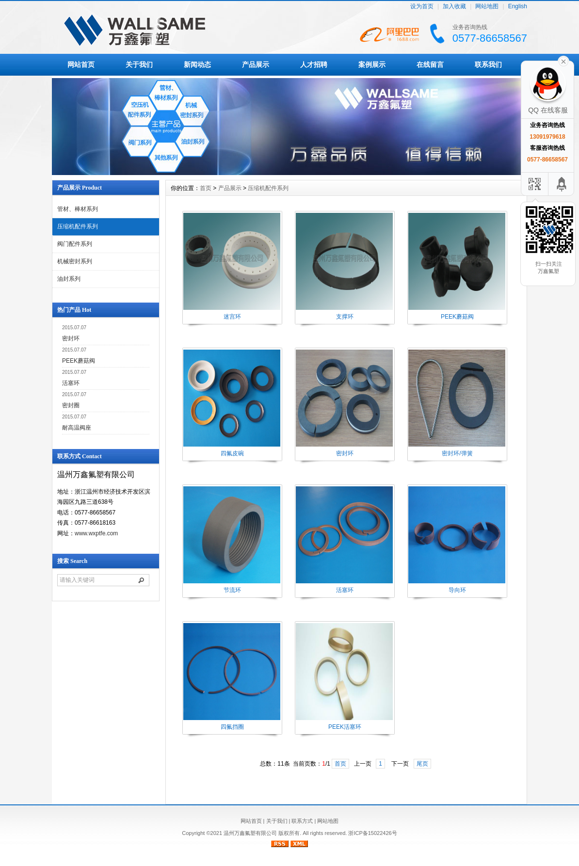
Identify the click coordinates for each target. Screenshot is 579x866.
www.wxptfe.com (96, 533)
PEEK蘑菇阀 (78, 360)
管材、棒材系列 (77, 209)
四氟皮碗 (232, 453)
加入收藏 (454, 6)
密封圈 (71, 405)
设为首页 (422, 6)
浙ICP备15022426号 (372, 833)
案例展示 (372, 64)
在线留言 (430, 64)
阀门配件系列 (74, 244)
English (517, 6)
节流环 (232, 590)
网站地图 (487, 6)
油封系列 (68, 278)
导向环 (457, 590)
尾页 (422, 763)
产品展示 (255, 64)
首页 (205, 188)
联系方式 (302, 821)
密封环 (71, 338)
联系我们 (488, 64)
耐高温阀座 (76, 427)
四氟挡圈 (232, 726)
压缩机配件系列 (77, 226)
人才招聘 (313, 64)
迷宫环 (232, 316)
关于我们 (139, 64)
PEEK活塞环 (344, 726)
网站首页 (81, 64)
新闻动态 (197, 64)
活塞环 (71, 383)
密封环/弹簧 (457, 453)
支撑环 (345, 316)
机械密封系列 (74, 261)
